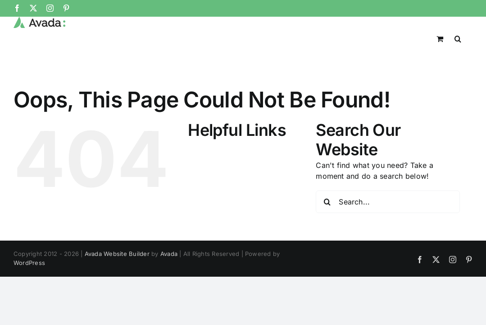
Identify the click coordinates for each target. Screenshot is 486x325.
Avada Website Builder (117, 253)
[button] (469, 38)
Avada (168, 253)
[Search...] (388, 201)
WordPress (29, 262)
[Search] (327, 201)
